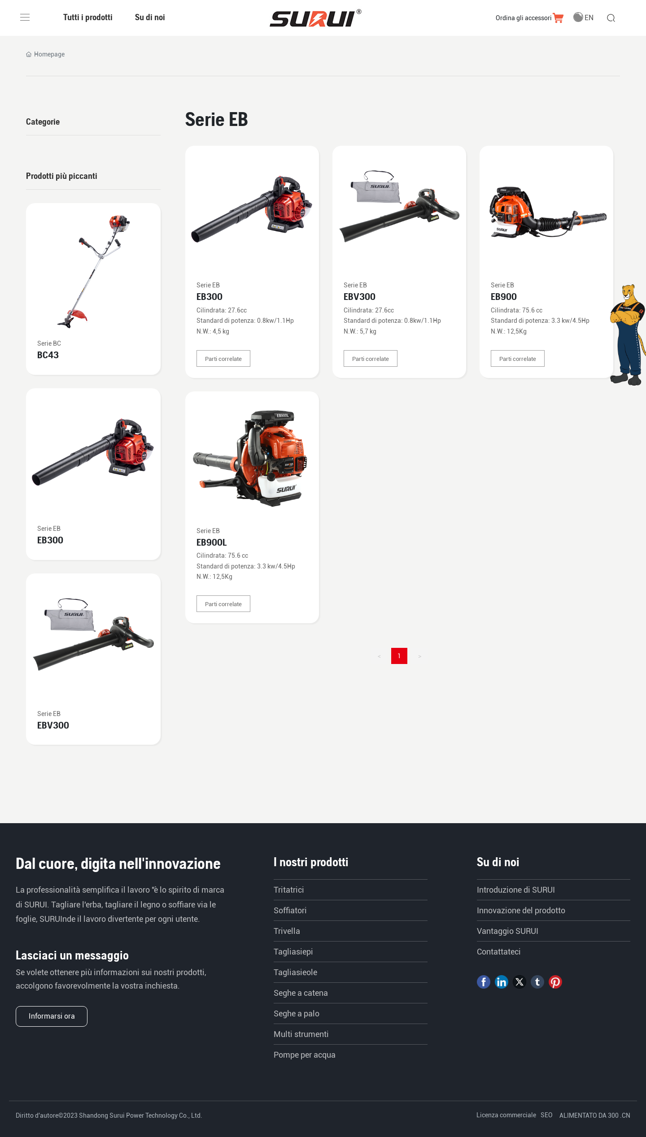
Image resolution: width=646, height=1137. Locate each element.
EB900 (504, 296)
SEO (547, 1115)
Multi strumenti (301, 1034)
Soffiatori (290, 910)
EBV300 (359, 296)
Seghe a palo (296, 1013)
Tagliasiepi (293, 951)
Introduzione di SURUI (516, 889)
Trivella (287, 931)
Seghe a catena (301, 993)
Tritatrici (289, 889)
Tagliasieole (295, 972)
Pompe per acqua (305, 1054)
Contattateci (499, 951)
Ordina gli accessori (524, 18)
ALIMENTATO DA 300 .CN (594, 1115)
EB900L (211, 542)
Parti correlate (223, 359)
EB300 (209, 296)
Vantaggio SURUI (507, 931)
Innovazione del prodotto (521, 910)
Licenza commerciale (506, 1115)
